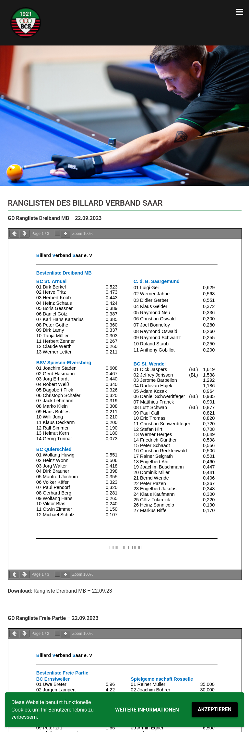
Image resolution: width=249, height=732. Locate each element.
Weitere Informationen (147, 710)
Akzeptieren (214, 709)
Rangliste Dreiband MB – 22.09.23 (72, 591)
